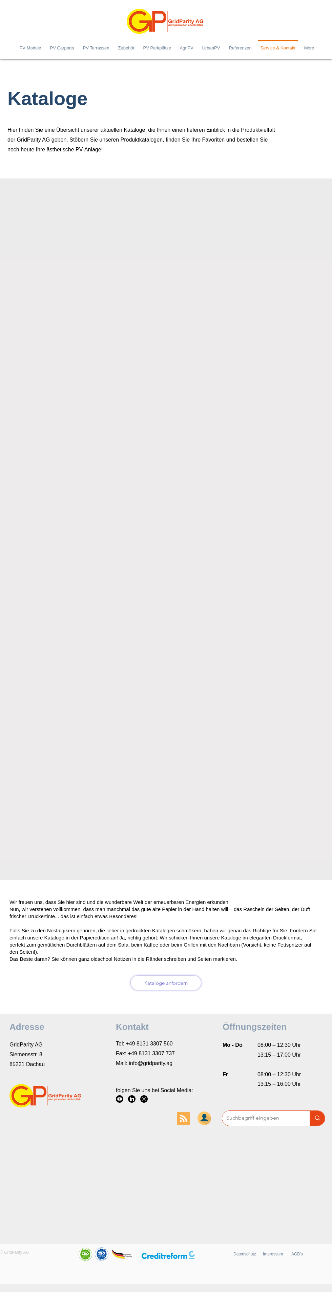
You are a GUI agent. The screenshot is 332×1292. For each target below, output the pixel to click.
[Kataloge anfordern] (166, 983)
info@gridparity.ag (150, 1063)
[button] (168, 1255)
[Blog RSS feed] (183, 1119)
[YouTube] (119, 1099)
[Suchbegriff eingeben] (260, 1118)
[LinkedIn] (132, 1099)
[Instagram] (144, 1099)
